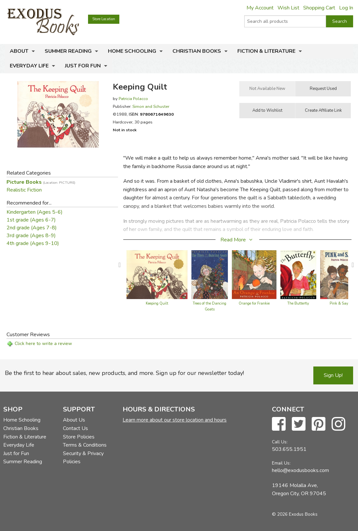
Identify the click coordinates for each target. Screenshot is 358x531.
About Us (74, 419)
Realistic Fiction (24, 190)
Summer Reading (68, 51)
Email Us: (281, 463)
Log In (346, 7)
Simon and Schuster (150, 106)
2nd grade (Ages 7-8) (32, 227)
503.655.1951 (289, 449)
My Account (260, 7)
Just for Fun (83, 65)
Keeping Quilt (157, 303)
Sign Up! (333, 375)
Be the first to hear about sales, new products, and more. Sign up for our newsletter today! (124, 373)
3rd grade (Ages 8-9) (31, 235)
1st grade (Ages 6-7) (31, 219)
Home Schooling (132, 51)
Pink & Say (339, 303)
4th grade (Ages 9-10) (33, 243)
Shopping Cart (319, 7)
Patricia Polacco (133, 98)
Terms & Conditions (85, 445)
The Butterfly (298, 303)
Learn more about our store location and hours (175, 419)
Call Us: (280, 442)
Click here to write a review (43, 343)
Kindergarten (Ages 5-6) (35, 212)
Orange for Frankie (254, 303)
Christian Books (196, 51)
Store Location (103, 19)
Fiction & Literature (266, 51)
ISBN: (151, 114)
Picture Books (41, 182)
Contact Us (75, 428)
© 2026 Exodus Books (295, 514)
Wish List (288, 7)
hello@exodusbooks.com (300, 470)
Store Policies (79, 436)
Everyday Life (29, 65)
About (19, 51)
